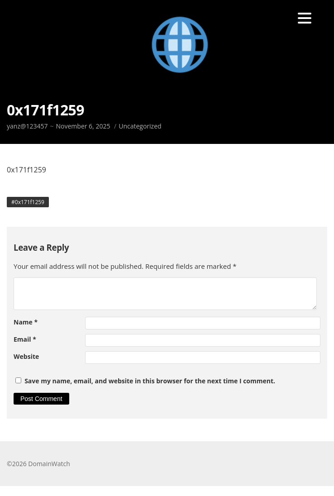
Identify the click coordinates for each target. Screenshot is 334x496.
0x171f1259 (29, 202)
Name (26, 322)
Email (25, 339)
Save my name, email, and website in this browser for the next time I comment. (149, 381)
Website (26, 356)
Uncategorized (140, 126)
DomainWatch (49, 463)
